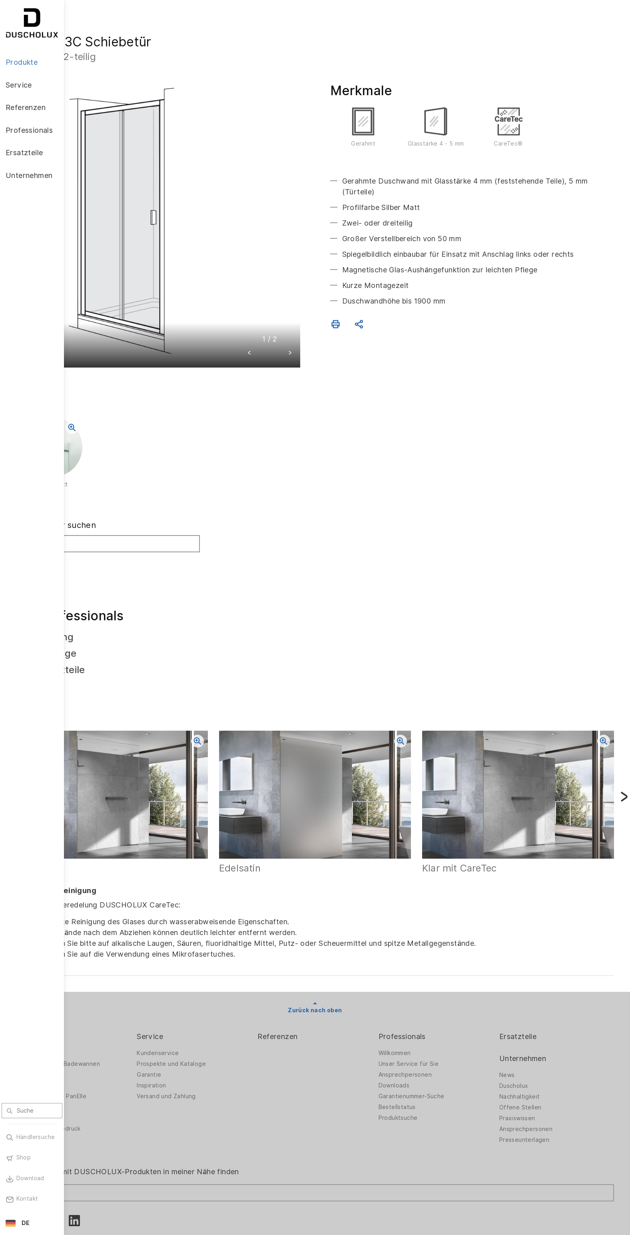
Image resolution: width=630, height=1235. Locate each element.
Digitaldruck (97, 1072)
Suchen (97, 530)
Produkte (96, 990)
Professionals (427, 990)
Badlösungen (98, 1028)
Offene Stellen (533, 1061)
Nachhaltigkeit (532, 1050)
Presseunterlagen (537, 1094)
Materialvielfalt (101, 1104)
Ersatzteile (530, 990)
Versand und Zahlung (217, 1050)
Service (201, 990)
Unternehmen (535, 1012)
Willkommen (420, 1007)
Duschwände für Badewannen (122, 1018)
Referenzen (316, 990)
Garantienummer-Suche (437, 1050)
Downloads (419, 1039)
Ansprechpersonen (430, 1028)
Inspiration (202, 1039)
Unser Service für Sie (434, 1018)
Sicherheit (94, 1093)
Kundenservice (209, 1007)
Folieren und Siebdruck (112, 1082)
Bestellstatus (422, 1061)
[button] (281, 321)
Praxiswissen (530, 1072)
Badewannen (98, 1039)
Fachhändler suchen (120, 493)
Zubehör (92, 1061)
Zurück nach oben (347, 964)
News (520, 1029)
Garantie (200, 1028)
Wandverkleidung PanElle (115, 1050)
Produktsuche (423, 1072)
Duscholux (526, 1040)
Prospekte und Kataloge (222, 1018)
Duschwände (98, 1007)
